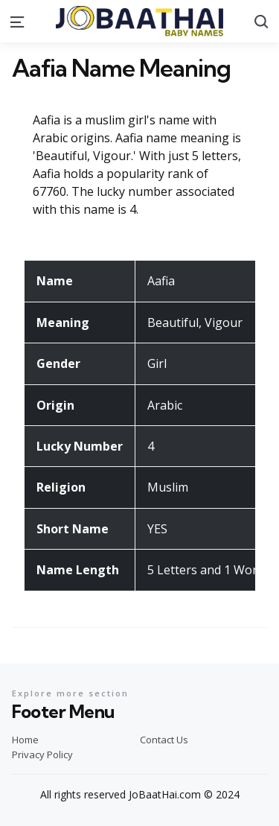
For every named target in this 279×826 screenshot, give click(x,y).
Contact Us (164, 739)
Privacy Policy (42, 754)
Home (25, 739)
